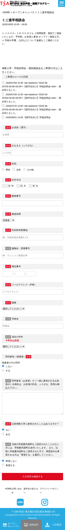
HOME (6, 12)
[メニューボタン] (61, 3)
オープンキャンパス (23, 12)
